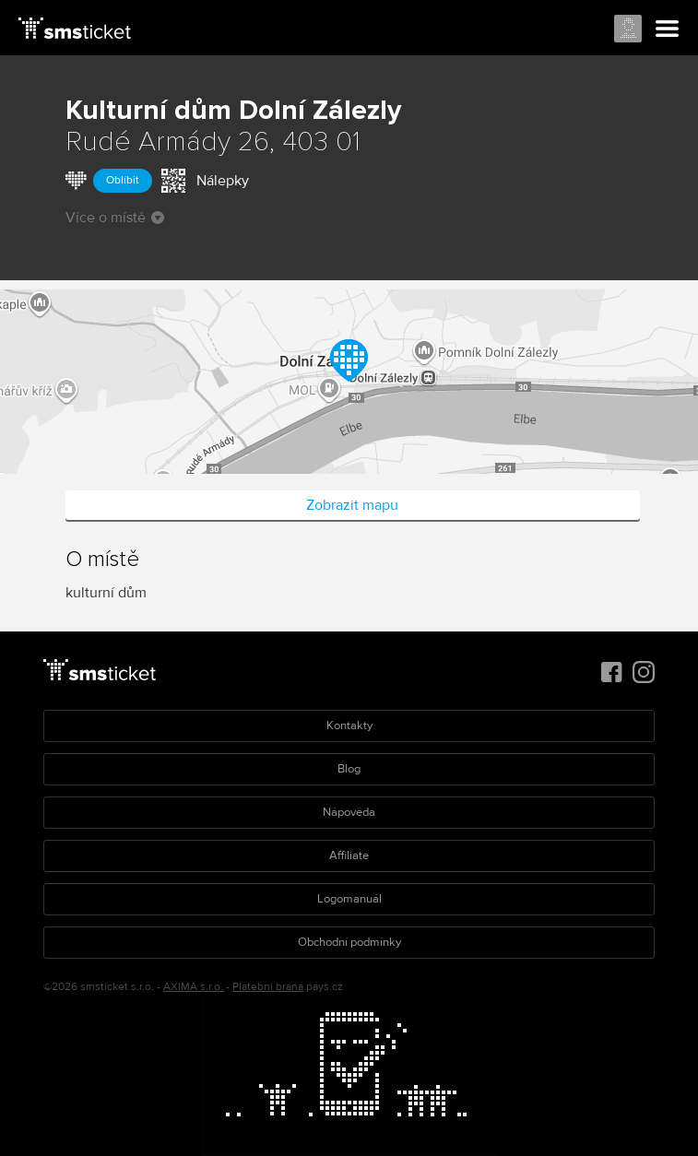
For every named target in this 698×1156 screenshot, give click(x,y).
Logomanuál (349, 898)
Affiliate (349, 855)
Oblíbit (122, 180)
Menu (668, 29)
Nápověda (349, 812)
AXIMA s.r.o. (193, 987)
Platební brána (267, 987)
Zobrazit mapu (352, 505)
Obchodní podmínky (349, 942)
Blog (349, 768)
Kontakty (349, 725)
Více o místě (114, 217)
